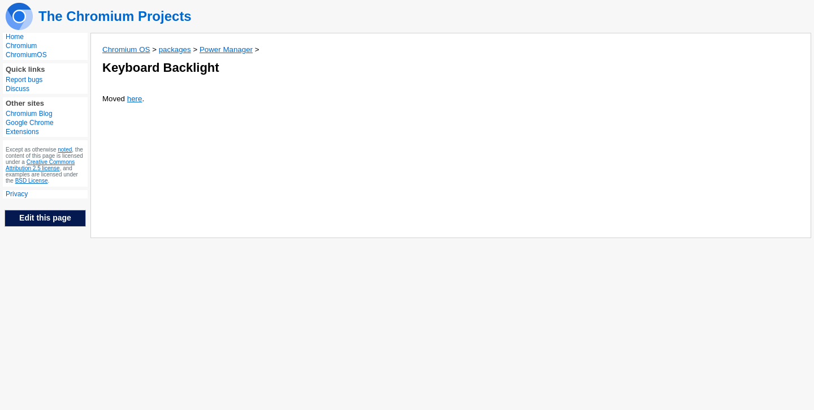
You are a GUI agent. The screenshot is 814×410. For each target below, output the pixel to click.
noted (65, 149)
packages (175, 49)
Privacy (17, 194)
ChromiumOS (26, 55)
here (134, 98)
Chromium (21, 46)
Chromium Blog (29, 114)
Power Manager (226, 49)
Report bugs (24, 80)
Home (15, 37)
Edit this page (45, 217)
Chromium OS (126, 49)
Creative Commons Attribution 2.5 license (40, 165)
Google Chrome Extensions (30, 127)
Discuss (17, 89)
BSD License (31, 181)
